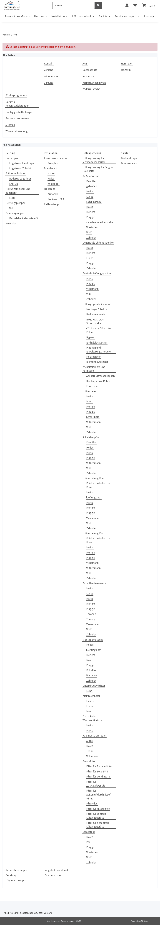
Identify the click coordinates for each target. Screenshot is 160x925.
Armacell (53, 194)
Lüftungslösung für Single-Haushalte (97, 169)
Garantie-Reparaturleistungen (17, 104)
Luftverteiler (89, 391)
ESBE (12, 198)
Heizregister (93, 356)
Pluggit (90, 217)
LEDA (89, 691)
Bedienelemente (95, 314)
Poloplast (53, 163)
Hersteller (126, 63)
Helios (51, 173)
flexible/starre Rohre (98, 381)
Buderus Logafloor (20, 178)
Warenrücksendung (16, 131)
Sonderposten (53, 875)
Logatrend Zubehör (20, 168)
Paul (88, 842)
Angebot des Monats (57, 870)
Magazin (126, 70)
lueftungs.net (93, 497)
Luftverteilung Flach (93, 533)
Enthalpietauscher (96, 342)
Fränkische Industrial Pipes (98, 485)
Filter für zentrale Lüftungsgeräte (96, 815)
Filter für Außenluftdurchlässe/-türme (99, 794)
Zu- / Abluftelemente (94, 583)
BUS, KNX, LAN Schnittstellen (95, 321)
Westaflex (92, 227)
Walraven (91, 675)
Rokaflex (91, 670)
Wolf (89, 232)
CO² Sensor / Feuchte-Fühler (99, 330)
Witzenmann (93, 422)
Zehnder (91, 237)
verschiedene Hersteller (100, 222)
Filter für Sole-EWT (97, 771)
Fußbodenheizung (15, 173)
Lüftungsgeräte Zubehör (96, 304)
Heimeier (10, 223)
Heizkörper (11, 158)
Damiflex (91, 181)
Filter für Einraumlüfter (99, 766)
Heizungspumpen (15, 203)
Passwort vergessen (17, 118)
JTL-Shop (144, 921)
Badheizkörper (129, 158)
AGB (85, 63)
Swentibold (92, 417)
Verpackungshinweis (94, 82)
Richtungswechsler (97, 361)
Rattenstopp (51, 204)
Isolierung (49, 189)
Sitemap (10, 124)
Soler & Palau (93, 201)
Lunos (89, 196)
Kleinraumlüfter (91, 696)
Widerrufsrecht (91, 89)
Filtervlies (92, 803)
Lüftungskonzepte (15, 880)
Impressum (88, 76)
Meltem (90, 212)
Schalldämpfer (90, 437)
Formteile (92, 386)
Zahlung (48, 82)
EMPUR (13, 184)
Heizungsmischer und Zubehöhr (17, 190)
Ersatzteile (88, 832)
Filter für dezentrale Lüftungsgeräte (97, 824)
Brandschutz (51, 168)
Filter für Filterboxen (98, 808)
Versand (48, 70)
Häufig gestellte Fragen (19, 112)
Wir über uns (51, 76)
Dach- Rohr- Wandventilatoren (92, 718)
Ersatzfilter (89, 761)
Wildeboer (53, 184)
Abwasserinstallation (56, 158)
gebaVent (91, 186)
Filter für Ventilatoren (98, 776)
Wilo (11, 208)
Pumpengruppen (14, 213)
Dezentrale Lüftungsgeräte (98, 242)
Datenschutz (89, 70)
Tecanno (91, 614)
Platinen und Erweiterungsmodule (98, 349)
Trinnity (90, 619)
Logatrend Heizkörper (22, 163)
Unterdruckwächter (93, 685)
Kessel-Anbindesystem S (23, 218)
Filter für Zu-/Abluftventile (95, 783)
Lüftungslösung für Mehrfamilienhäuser (93, 160)
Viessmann (92, 288)
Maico (51, 178)
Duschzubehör (129, 163)
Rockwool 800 (56, 199)
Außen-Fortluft (90, 176)
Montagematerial (92, 639)
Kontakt (48, 63)
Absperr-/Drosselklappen (100, 376)
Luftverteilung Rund (93, 478)
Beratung (10, 875)
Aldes (89, 740)
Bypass (90, 337)
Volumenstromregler (94, 735)
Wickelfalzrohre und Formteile (93, 369)
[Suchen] (73, 5)
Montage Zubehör (96, 309)
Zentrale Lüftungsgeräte (96, 273)
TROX (89, 751)
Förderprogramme (16, 95)
